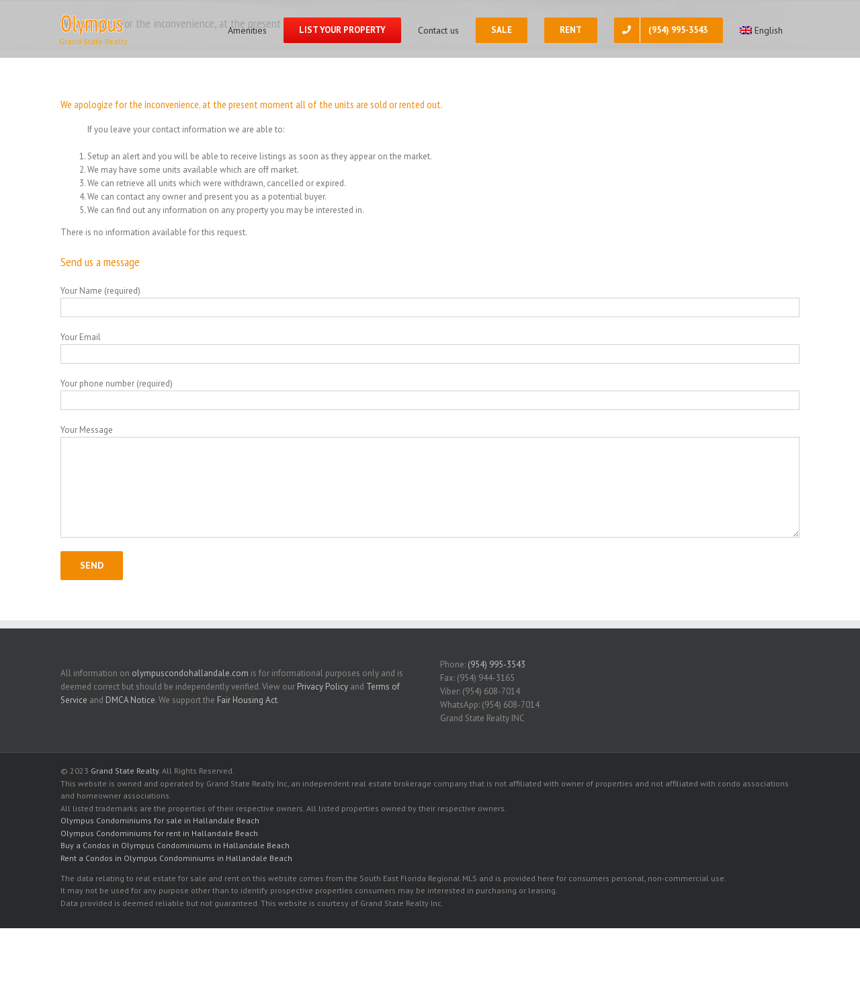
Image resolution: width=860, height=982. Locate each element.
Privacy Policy (322, 686)
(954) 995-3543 (496, 664)
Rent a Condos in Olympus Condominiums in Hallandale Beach (176, 858)
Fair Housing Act (247, 700)
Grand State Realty (125, 771)
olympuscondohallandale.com (190, 673)
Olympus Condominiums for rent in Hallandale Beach (159, 833)
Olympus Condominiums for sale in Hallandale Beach (159, 820)
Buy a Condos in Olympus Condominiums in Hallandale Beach (175, 845)
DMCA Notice (130, 700)
